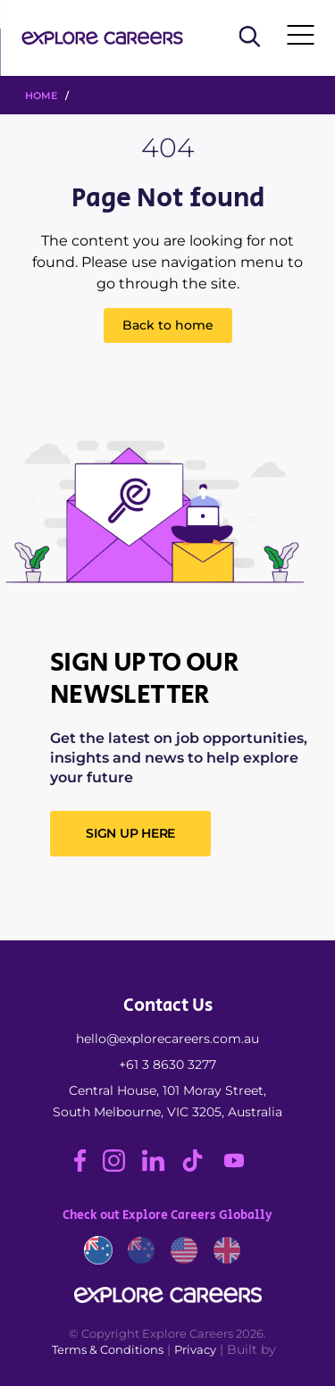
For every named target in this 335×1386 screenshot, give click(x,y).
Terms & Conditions (107, 1349)
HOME (41, 95)
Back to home (168, 325)
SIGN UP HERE (130, 833)
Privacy (195, 1349)
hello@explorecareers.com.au (167, 1039)
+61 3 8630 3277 (167, 1064)
